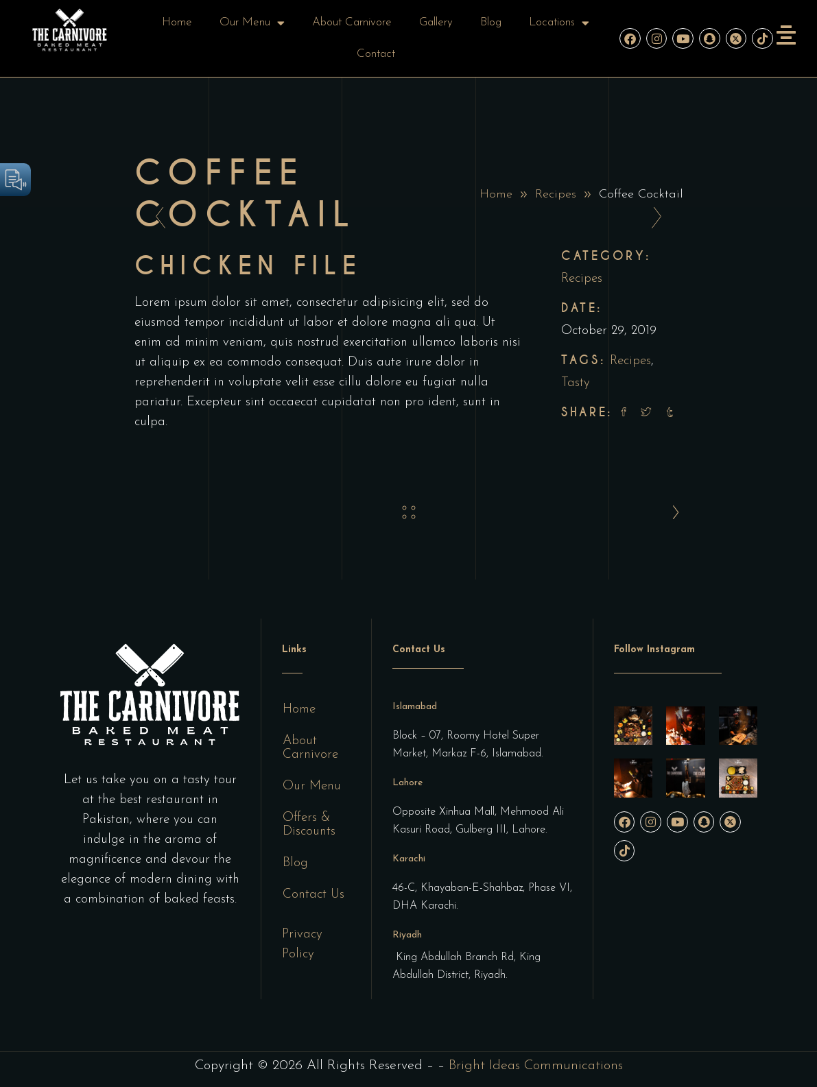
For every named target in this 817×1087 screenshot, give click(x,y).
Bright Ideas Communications (536, 1066)
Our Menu (252, 23)
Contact (376, 54)
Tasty (575, 383)
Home (177, 22)
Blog (490, 22)
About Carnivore (352, 22)
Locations (559, 23)
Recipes (555, 194)
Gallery (436, 22)
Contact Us (313, 894)
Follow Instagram (654, 650)
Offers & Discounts (309, 824)
